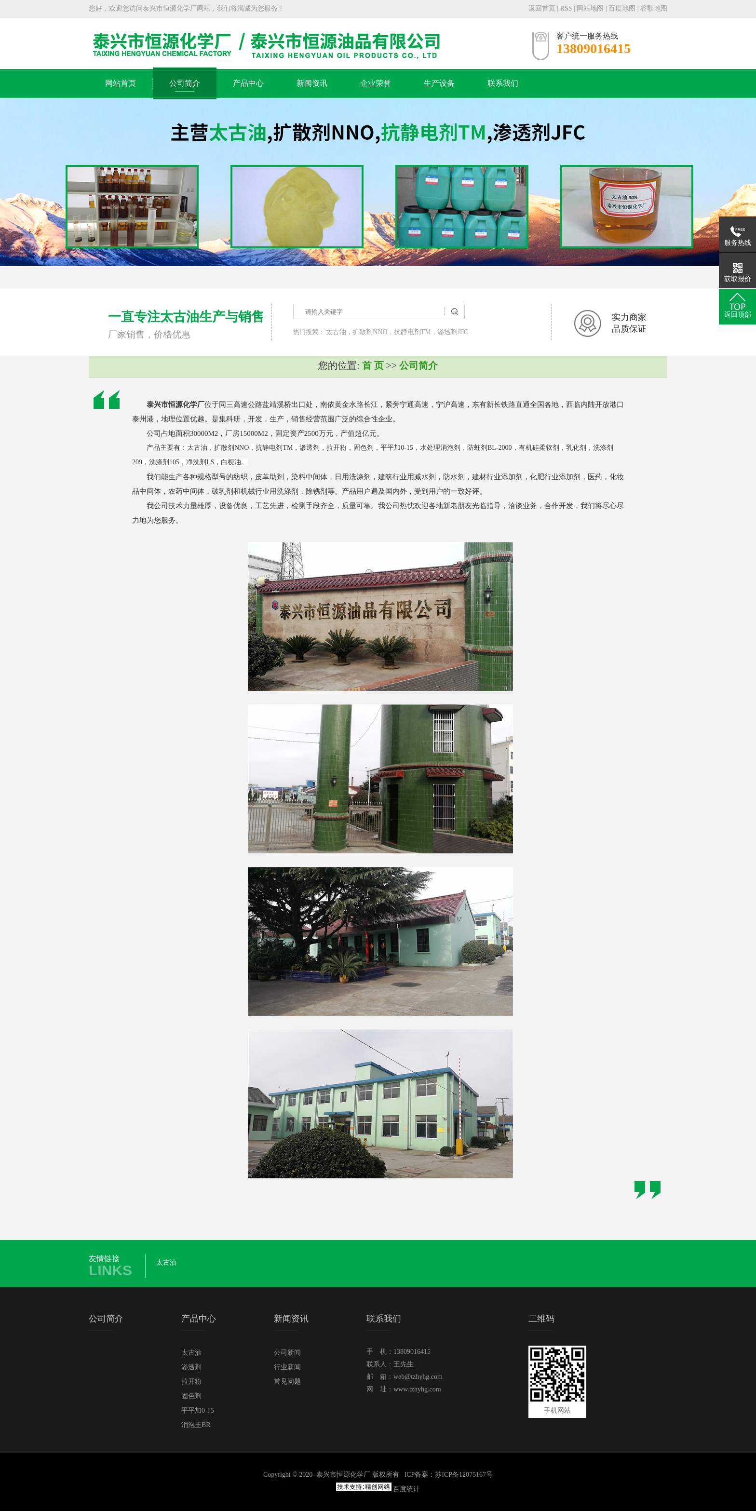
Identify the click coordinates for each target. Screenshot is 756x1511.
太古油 (336, 332)
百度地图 (621, 8)
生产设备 (439, 83)
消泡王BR (196, 1425)
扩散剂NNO (369, 332)
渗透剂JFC (453, 332)
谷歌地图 (653, 8)
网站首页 (120, 83)
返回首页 (541, 8)
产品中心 (248, 83)
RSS (566, 8)
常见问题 (287, 1381)
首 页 (373, 365)
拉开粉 (191, 1381)
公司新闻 (287, 1352)
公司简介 (184, 83)
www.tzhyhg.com (417, 1389)
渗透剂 (191, 1367)
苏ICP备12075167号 (464, 1474)
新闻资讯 (312, 83)
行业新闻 (287, 1367)
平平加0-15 (197, 1410)
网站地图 (591, 8)
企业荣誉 (375, 83)
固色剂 (191, 1396)
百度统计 (406, 1489)
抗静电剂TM (412, 332)
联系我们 (502, 83)
